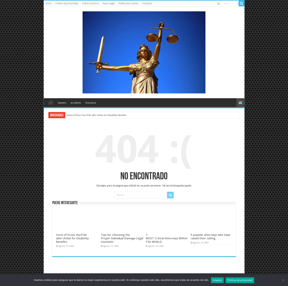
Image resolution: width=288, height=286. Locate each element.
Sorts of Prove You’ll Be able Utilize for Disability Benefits (97, 115)
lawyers (62, 102)
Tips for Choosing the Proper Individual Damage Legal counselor (122, 238)
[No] (283, 280)
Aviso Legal (109, 3)
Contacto (147, 3)
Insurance (90, 102)
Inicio (49, 3)
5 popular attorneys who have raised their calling (210, 236)
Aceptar (217, 280)
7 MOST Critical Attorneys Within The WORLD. (166, 238)
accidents (76, 102)
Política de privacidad (240, 280)
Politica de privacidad (66, 3)
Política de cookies (128, 3)
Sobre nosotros (90, 3)
